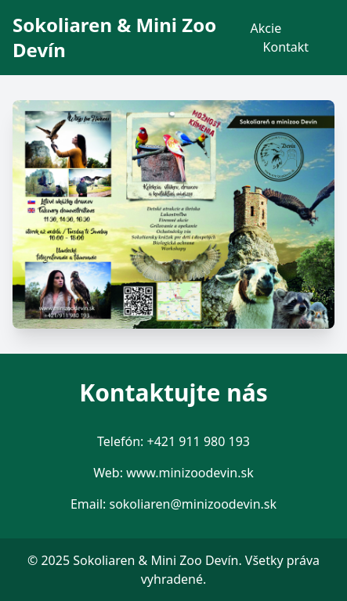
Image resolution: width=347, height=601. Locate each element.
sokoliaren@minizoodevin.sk (193, 504)
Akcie (266, 28)
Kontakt (286, 47)
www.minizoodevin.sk (190, 472)
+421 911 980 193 (198, 441)
